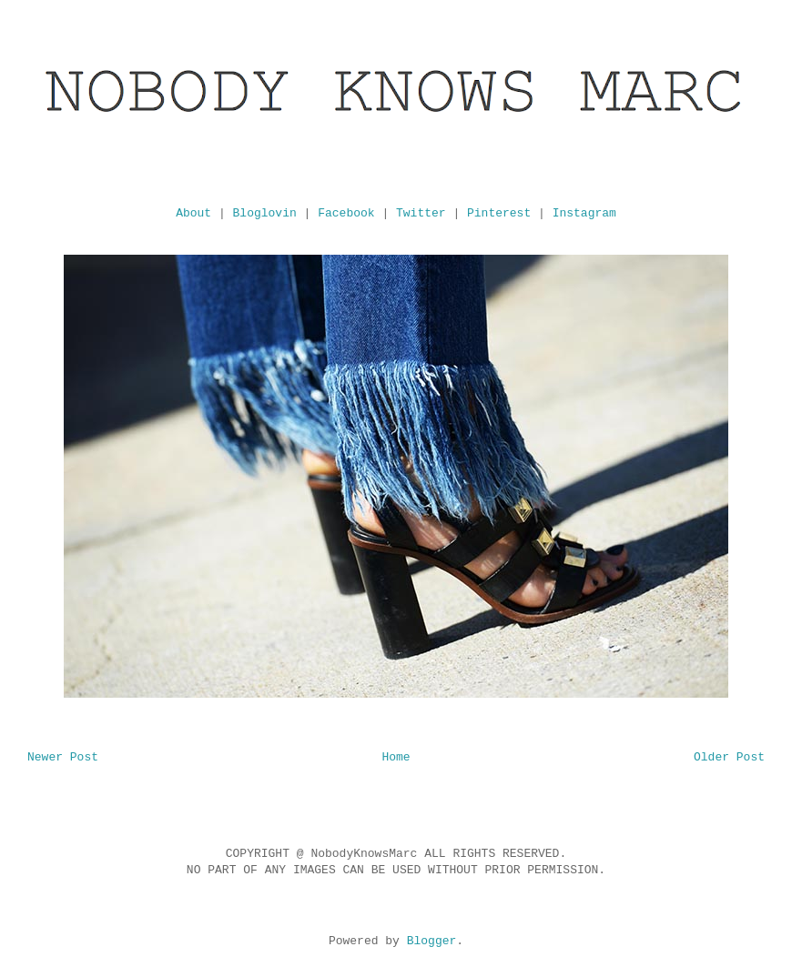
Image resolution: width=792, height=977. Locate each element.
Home (395, 757)
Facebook (346, 213)
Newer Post (62, 757)
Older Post (729, 757)
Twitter (421, 213)
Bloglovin (265, 213)
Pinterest (499, 213)
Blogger (432, 941)
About (193, 213)
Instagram (584, 213)
